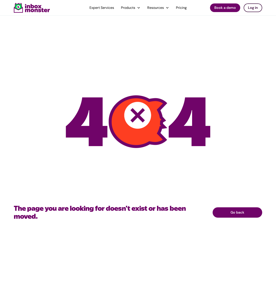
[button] (131, 7)
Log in (253, 7)
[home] (32, 8)
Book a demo (225, 7)
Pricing (181, 7)
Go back (237, 212)
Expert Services (101, 7)
